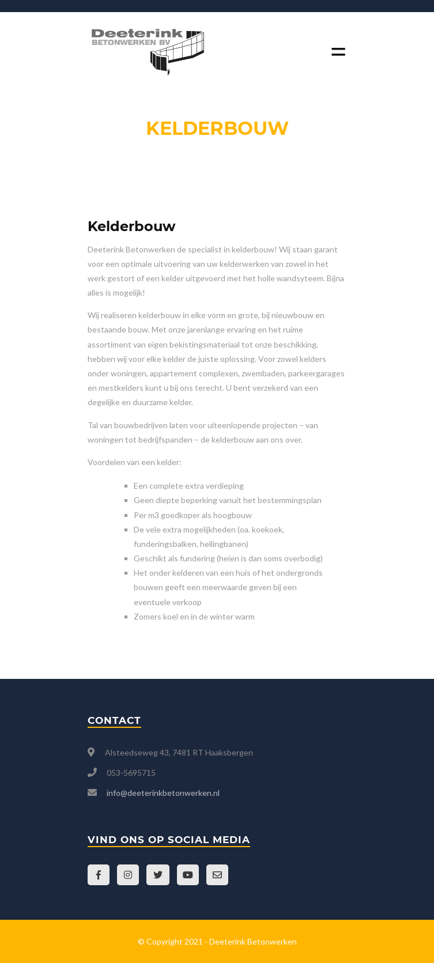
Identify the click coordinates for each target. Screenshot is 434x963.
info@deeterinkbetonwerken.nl (163, 793)
